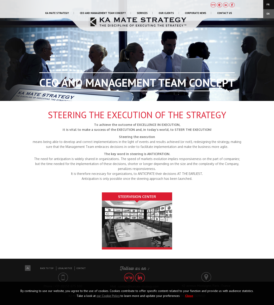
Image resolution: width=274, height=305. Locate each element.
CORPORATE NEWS (195, 13)
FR (268, 4)
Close (189, 296)
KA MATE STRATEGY (57, 13)
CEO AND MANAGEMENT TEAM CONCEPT (103, 13)
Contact (81, 268)
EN (268, 13)
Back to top (47, 268)
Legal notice (65, 268)
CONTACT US (224, 13)
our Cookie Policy (108, 296)
